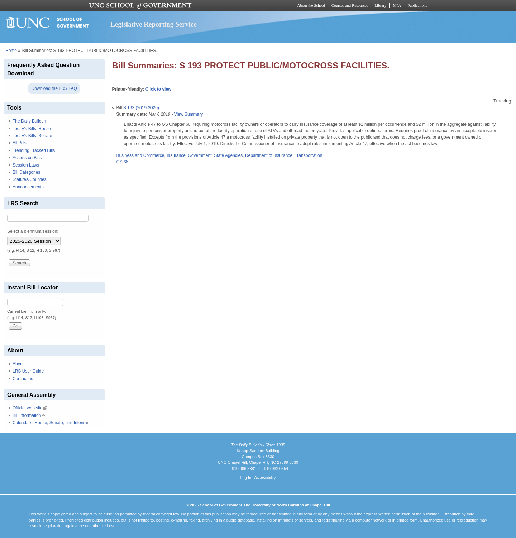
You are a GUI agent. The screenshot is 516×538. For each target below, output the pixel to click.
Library (380, 5)
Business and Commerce (140, 155)
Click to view (158, 89)
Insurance (176, 155)
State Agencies (228, 155)
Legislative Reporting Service (153, 24)
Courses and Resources (349, 5)
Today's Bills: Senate (32, 135)
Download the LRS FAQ (54, 88)
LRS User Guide (28, 371)
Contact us (23, 378)
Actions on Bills (27, 157)
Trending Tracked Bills (34, 150)
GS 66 (122, 161)
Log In (245, 477)
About (18, 363)
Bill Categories (26, 172)
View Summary (188, 114)
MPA (397, 5)
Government (200, 155)
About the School (311, 5)
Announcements (28, 186)
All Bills (20, 142)
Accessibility (265, 477)
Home (11, 50)
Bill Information (29, 415)
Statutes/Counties (30, 179)
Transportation (308, 155)
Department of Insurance (268, 155)
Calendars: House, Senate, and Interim (52, 422)
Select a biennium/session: (32, 231)
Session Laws (26, 165)
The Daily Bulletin (29, 121)
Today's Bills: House (32, 128)
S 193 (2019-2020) (141, 107)
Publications (417, 5)
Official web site (30, 407)
